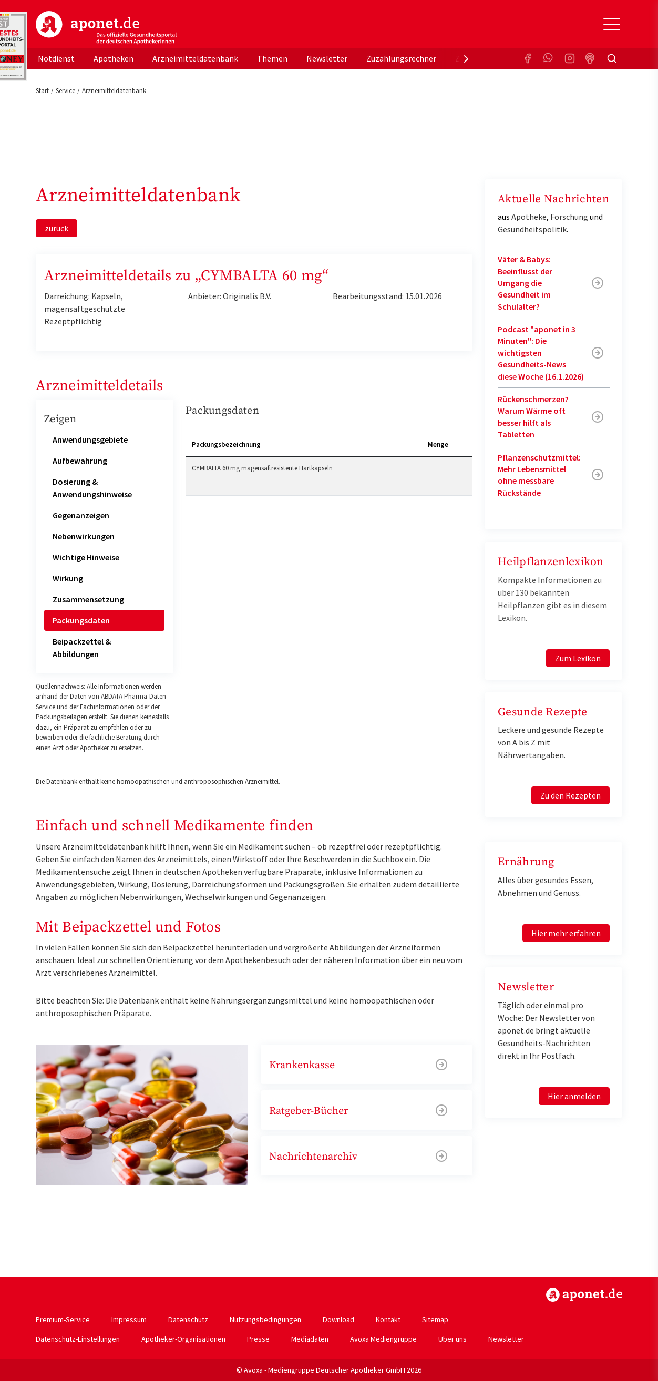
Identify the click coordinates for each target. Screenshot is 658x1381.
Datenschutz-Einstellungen (78, 1339)
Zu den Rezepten (570, 795)
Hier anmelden (574, 1096)
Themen (272, 58)
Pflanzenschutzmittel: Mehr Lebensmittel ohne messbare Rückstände (539, 475)
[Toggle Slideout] (611, 24)
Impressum (129, 1319)
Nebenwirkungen (84, 536)
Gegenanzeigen (81, 515)
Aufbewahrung (80, 460)
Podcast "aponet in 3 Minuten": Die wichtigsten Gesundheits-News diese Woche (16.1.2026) (541, 353)
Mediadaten (309, 1339)
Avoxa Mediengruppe (383, 1339)
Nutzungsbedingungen (265, 1319)
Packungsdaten (81, 620)
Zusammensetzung (88, 599)
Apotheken (113, 58)
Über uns (452, 1339)
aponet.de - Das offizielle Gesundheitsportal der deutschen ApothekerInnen (106, 28)
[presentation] (466, 58)
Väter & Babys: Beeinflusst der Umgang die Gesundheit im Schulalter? (525, 283)
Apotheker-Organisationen (183, 1339)
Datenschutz (188, 1319)
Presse (258, 1339)
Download (338, 1319)
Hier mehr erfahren (566, 933)
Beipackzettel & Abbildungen (82, 647)
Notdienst (56, 58)
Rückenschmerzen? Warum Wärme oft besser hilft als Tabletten (533, 416)
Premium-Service (63, 1319)
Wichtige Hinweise (86, 557)
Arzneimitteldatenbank (195, 58)
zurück (56, 228)
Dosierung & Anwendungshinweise (92, 487)
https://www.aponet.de (584, 1295)
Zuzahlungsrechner (401, 58)
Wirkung (68, 578)
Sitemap (435, 1319)
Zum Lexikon (578, 658)
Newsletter (326, 58)
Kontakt (388, 1319)
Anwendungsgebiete (90, 439)
